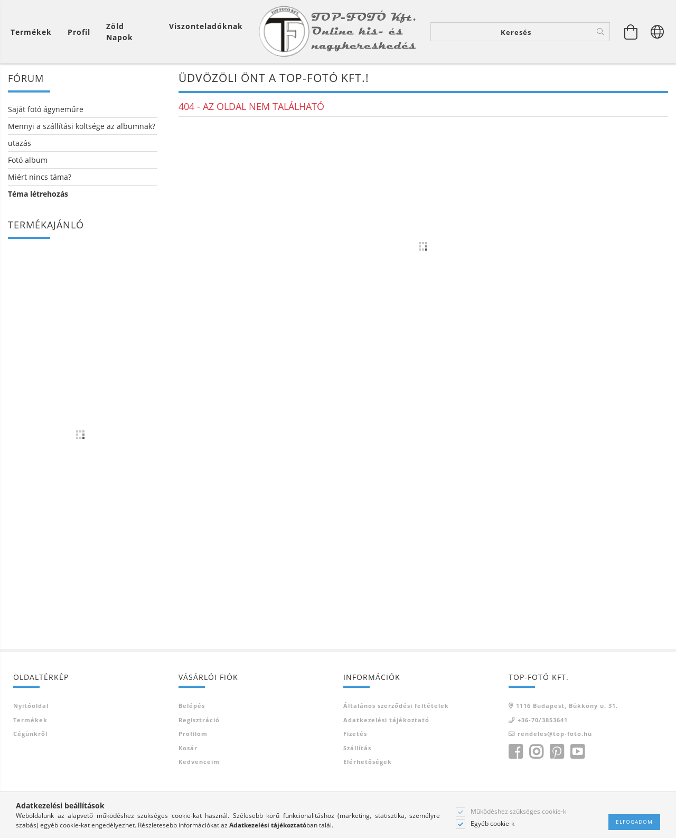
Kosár (188, 748)
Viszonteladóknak (206, 26)
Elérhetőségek (367, 762)
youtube (577, 752)
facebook (515, 752)
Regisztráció (199, 720)
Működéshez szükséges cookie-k (518, 811)
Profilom (193, 734)
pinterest (557, 752)
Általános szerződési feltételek (396, 706)
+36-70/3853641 (543, 720)
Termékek (30, 720)
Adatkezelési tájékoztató (386, 720)
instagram (536, 752)
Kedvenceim (199, 762)
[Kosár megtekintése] (34, 32)
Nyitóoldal (31, 706)
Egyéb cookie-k (492, 823)
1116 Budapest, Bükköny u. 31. (567, 706)
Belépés (192, 706)
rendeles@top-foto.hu (555, 734)
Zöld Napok (119, 31)
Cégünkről (30, 734)
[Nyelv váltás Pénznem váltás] (657, 32)
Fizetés (355, 734)
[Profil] (79, 32)
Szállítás (357, 748)
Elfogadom (634, 821)
